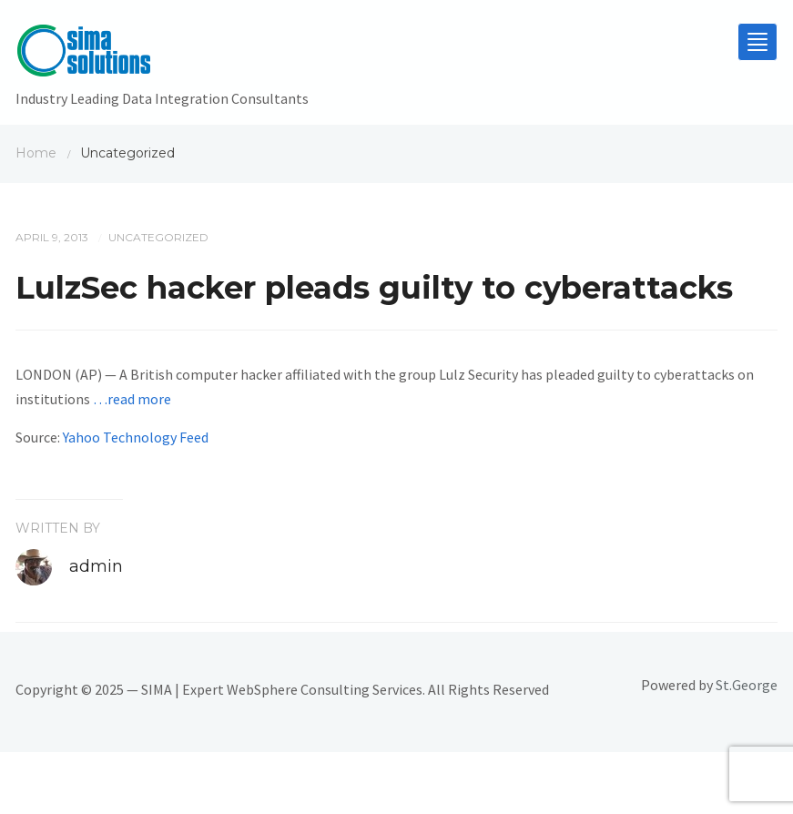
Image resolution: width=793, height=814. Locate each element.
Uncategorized (158, 237)
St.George (747, 685)
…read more (132, 399)
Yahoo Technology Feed (135, 437)
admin (96, 566)
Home (35, 153)
